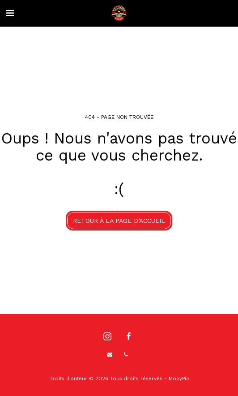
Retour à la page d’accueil (119, 220)
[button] (9, 13)
